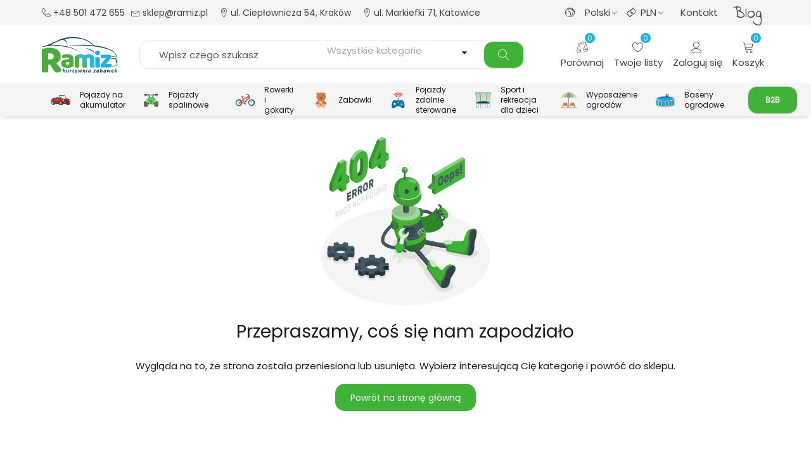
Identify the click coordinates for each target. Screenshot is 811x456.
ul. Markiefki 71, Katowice (421, 12)
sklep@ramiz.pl (169, 12)
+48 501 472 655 (83, 12)
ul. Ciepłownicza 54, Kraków (285, 12)
